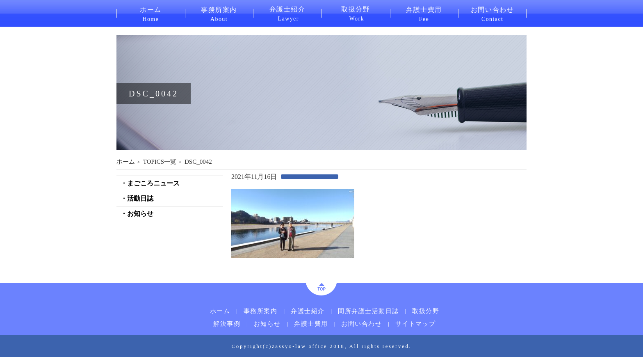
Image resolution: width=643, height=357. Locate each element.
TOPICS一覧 (159, 161)
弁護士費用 (424, 14)
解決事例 (226, 324)
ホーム (150, 14)
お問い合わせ (492, 14)
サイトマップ (415, 324)
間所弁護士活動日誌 (368, 311)
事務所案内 (219, 14)
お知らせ (140, 213)
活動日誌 (140, 198)
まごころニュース (153, 183)
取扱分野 (356, 13)
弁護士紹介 (287, 13)
